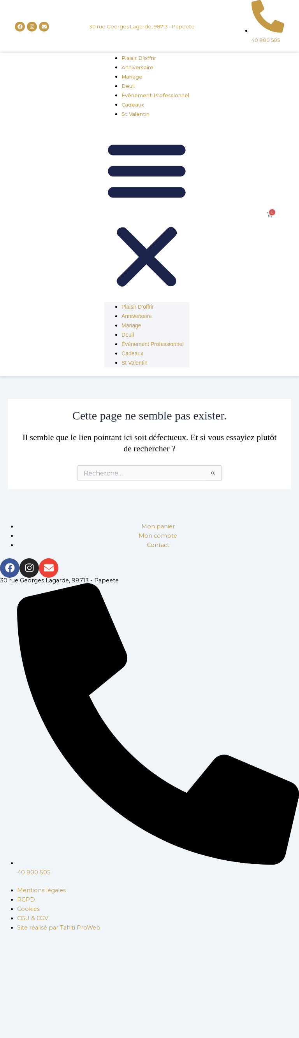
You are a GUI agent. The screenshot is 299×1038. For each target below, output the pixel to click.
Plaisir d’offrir (138, 58)
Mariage (131, 76)
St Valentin (135, 114)
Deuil (128, 86)
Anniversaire (137, 67)
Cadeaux (132, 104)
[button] (146, 214)
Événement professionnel (155, 95)
